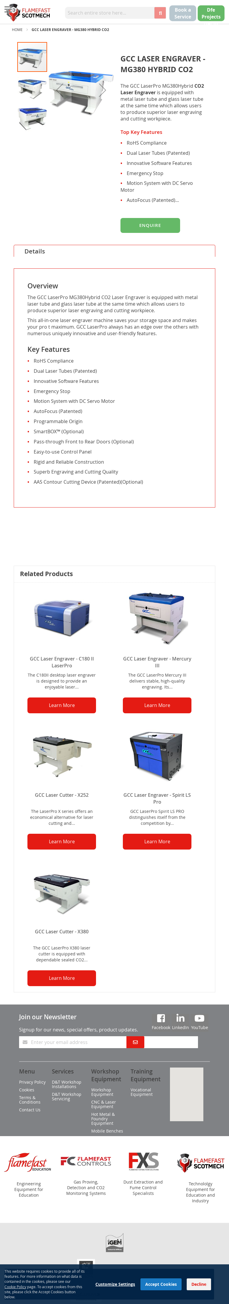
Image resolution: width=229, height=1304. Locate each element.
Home (17, 29)
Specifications (44, 515)
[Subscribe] (135, 1042)
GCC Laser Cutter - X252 (62, 795)
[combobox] (109, 13)
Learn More (62, 705)
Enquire (150, 225)
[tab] (114, 251)
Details (34, 251)
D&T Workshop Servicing (66, 1096)
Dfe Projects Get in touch (211, 20)
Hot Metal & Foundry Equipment (103, 1118)
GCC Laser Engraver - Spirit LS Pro (157, 798)
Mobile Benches (107, 1131)
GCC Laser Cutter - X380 (62, 931)
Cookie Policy (15, 1286)
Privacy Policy (32, 1082)
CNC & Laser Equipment (103, 1104)
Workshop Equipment (102, 1092)
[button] (60, 90)
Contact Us (30, 1110)
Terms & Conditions (30, 1100)
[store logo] (28, 12)
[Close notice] (206, 1284)
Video (32, 551)
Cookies (26, 1090)
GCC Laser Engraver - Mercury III (157, 662)
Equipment (40, 527)
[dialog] (114, 1284)
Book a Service (182, 13)
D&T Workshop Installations (66, 1084)
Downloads (40, 539)
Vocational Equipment (142, 1092)
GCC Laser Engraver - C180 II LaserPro (62, 662)
